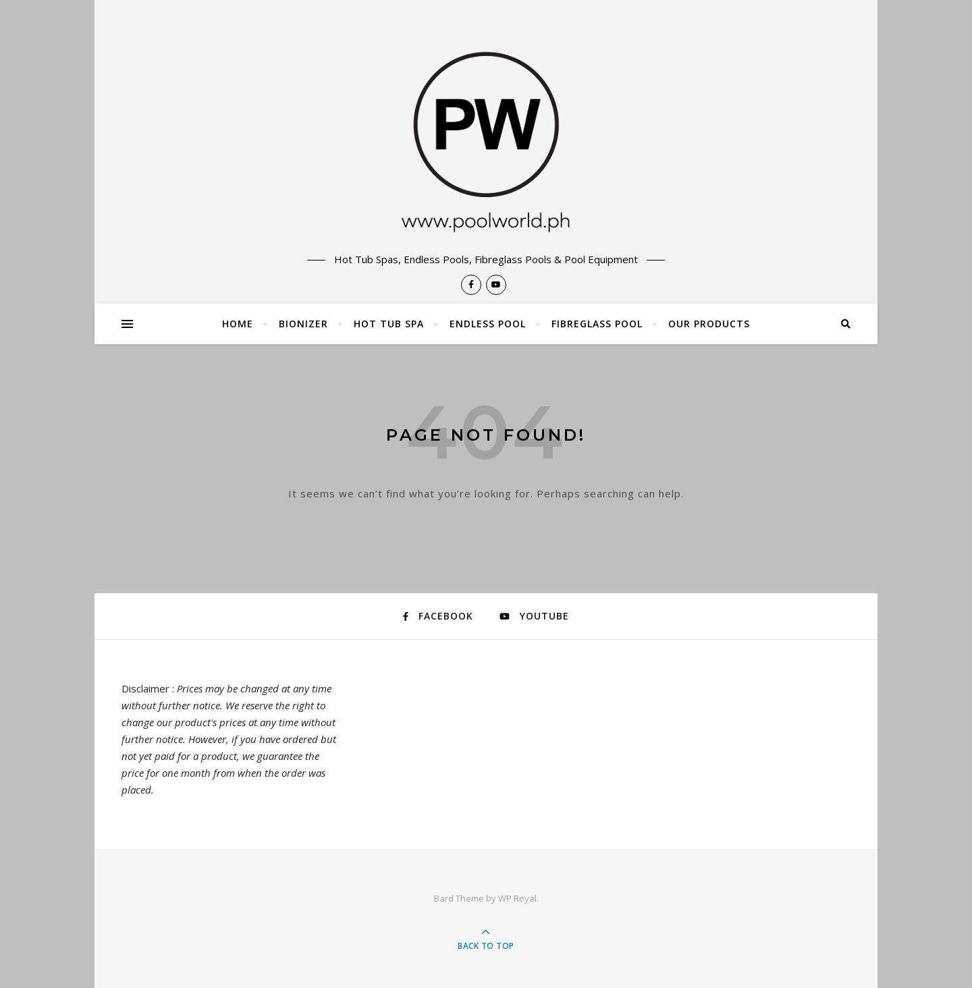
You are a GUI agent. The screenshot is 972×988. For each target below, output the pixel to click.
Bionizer (303, 323)
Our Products (709, 323)
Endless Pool (488, 323)
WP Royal (517, 898)
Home (237, 323)
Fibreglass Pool (597, 323)
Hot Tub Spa (389, 323)
